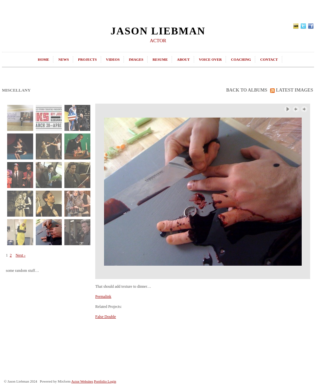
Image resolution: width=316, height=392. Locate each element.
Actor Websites (82, 381)
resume (160, 59)
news (63, 59)
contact (269, 59)
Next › (20, 255)
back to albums (246, 90)
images (136, 59)
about (183, 59)
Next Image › (304, 109)
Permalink (103, 296)
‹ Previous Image (296, 109)
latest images (291, 90)
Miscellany (16, 90)
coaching (241, 59)
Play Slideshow (287, 109)
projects (87, 59)
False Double (105, 316)
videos (113, 59)
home (43, 59)
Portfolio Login (105, 381)
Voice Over (210, 59)
